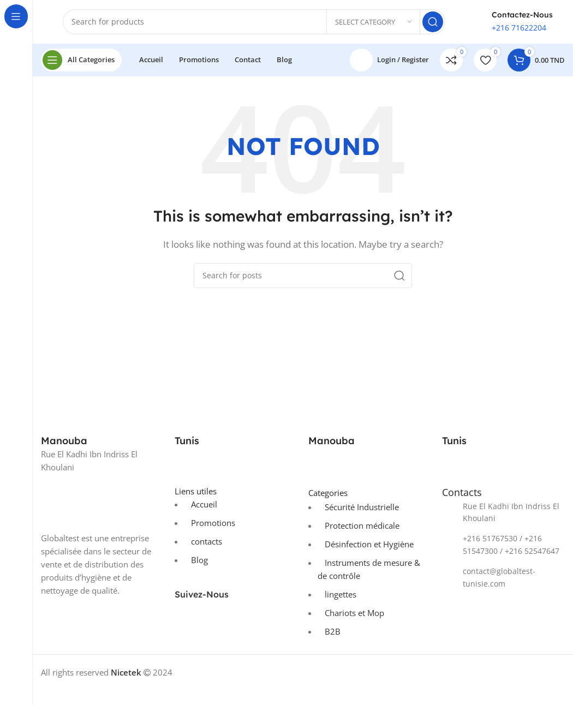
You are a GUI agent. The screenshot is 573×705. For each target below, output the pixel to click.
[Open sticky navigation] (81, 60)
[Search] (254, 21)
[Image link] (102, 501)
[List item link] (503, 512)
